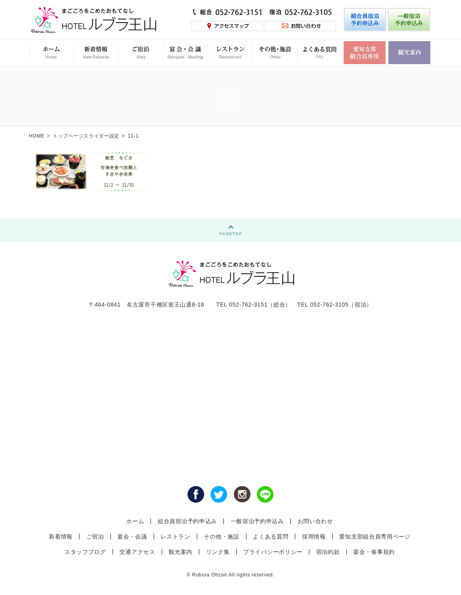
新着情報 (61, 536)
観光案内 (180, 552)
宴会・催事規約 (374, 552)
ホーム (135, 521)
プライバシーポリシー (272, 552)
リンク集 (218, 552)
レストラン (175, 536)
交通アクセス (137, 552)
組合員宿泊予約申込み (187, 521)
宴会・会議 (132, 536)
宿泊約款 (328, 552)
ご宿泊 (95, 536)
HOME (37, 136)
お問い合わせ (315, 521)
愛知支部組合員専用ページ (374, 536)
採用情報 (314, 536)
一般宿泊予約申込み (257, 521)
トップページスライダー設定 (86, 136)
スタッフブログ (85, 552)
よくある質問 (270, 536)
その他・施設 (221, 536)
